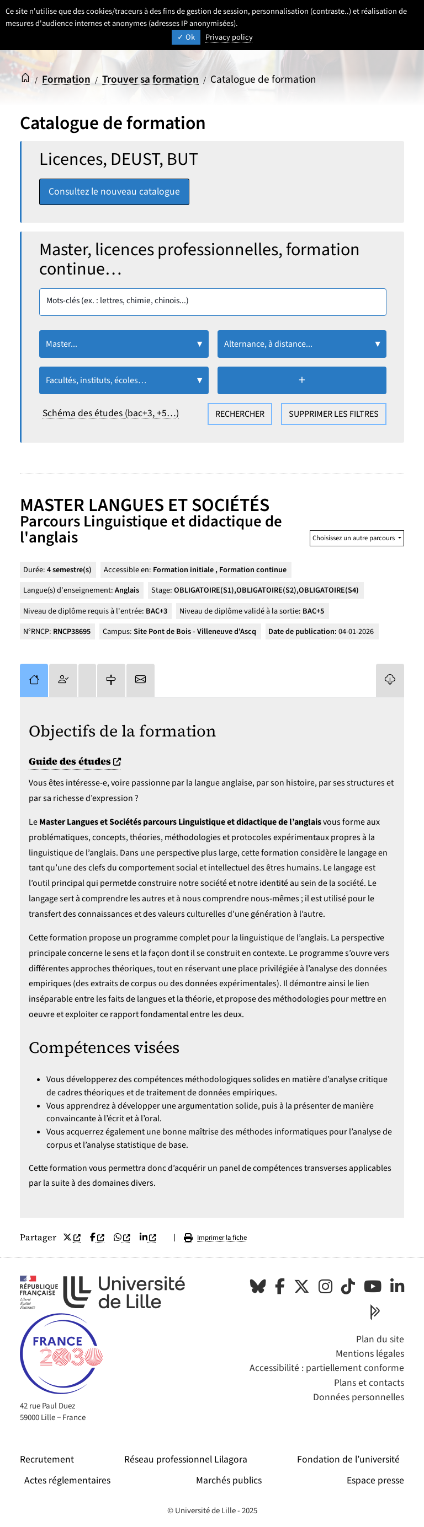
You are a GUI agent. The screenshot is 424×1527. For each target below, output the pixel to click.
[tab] (34, 680)
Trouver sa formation (150, 79)
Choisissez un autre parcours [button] (354, 538)
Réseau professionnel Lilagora (185, 1459)
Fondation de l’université (348, 1459)
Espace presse (375, 1480)
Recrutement (47, 1459)
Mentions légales (370, 1354)
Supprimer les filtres (334, 414)
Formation (66, 79)
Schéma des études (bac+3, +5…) (111, 413)
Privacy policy (229, 37)
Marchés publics (229, 1480)
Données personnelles (358, 1397)
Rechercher (239, 414)
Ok (186, 37)
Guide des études (76, 761)
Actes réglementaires (67, 1480)
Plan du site (380, 1339)
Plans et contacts (369, 1383)
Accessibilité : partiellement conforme (327, 1368)
